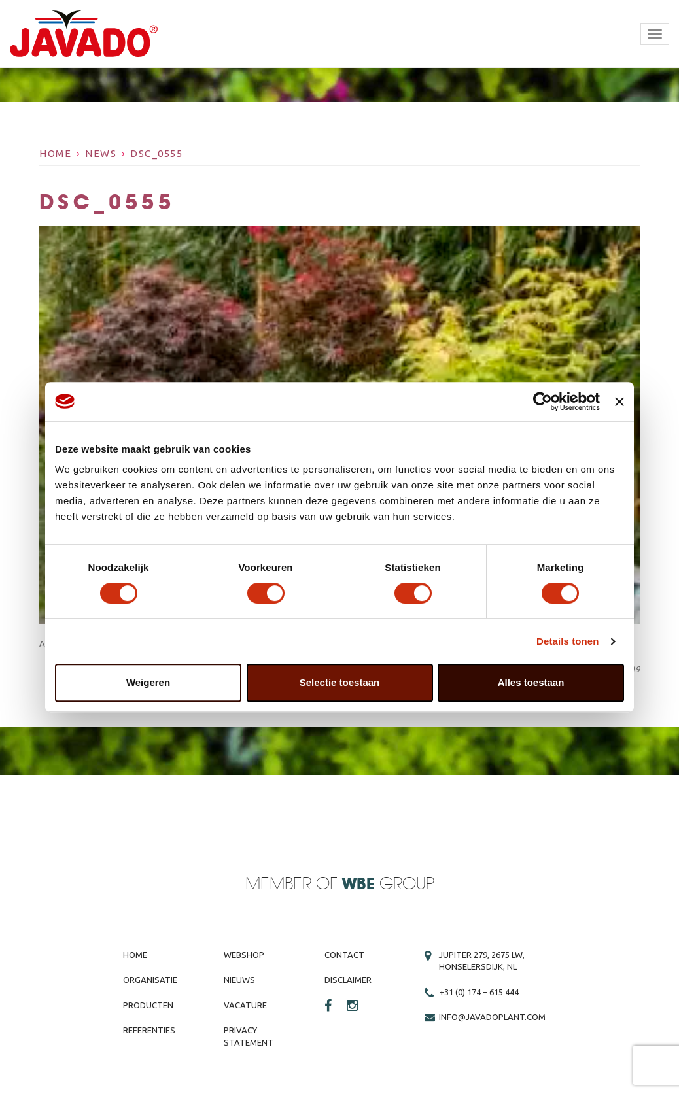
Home (55, 153)
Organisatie (150, 979)
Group (388, 884)
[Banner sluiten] (619, 401)
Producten (148, 1005)
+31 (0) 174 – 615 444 (479, 992)
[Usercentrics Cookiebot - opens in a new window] (542, 401)
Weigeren (148, 682)
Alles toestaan (531, 682)
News (100, 153)
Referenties (149, 1029)
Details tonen (567, 641)
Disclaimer (348, 979)
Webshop (244, 954)
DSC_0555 (156, 153)
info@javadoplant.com (492, 1016)
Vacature (245, 1005)
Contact (344, 954)
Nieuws (239, 979)
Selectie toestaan (340, 682)
